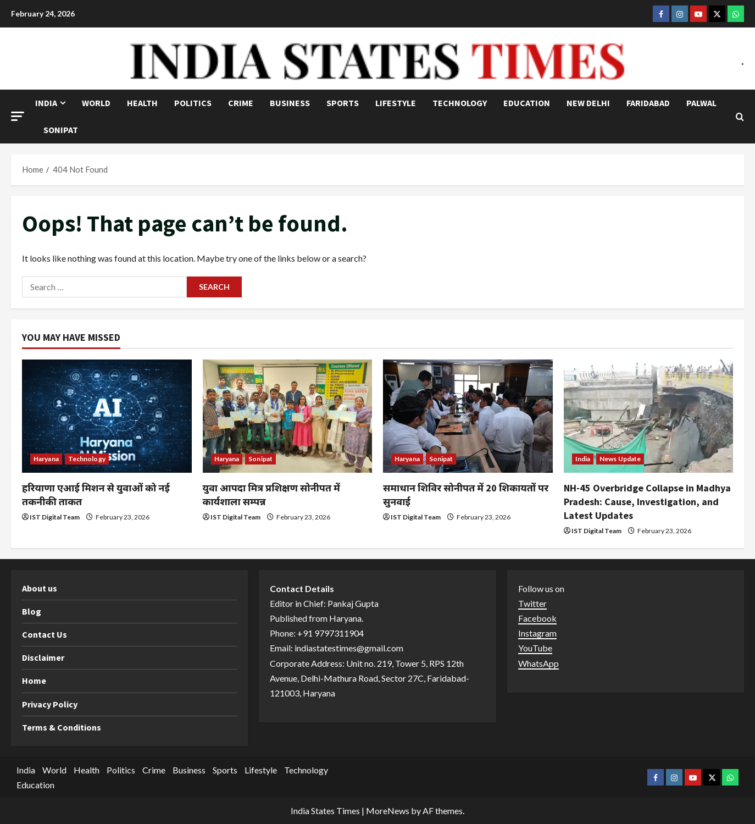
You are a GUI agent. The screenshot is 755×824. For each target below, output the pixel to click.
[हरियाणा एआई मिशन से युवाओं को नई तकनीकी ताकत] (107, 416)
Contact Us (44, 634)
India (46, 102)
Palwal (701, 102)
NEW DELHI (588, 102)
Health (142, 102)
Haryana (46, 459)
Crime (240, 102)
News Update (620, 459)
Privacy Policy (49, 704)
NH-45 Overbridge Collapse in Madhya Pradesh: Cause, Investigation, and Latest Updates (647, 502)
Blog (31, 611)
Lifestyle (395, 102)
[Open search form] (740, 117)
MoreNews (387, 810)
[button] (17, 116)
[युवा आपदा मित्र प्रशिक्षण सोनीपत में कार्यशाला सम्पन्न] (288, 416)
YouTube (535, 648)
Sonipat (60, 129)
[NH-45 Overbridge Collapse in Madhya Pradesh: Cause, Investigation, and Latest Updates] (649, 416)
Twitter (532, 603)
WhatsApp (538, 663)
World (96, 102)
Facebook (537, 618)
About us (39, 588)
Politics (193, 102)
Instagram (537, 633)
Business (290, 102)
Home (34, 680)
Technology (459, 102)
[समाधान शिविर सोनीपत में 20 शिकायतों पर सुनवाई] (468, 416)
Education (526, 102)
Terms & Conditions (61, 727)
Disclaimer (43, 657)
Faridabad (648, 102)
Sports (342, 102)
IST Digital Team (55, 517)
